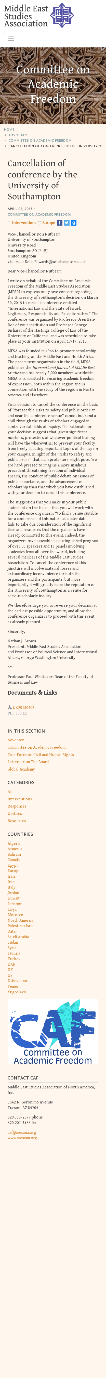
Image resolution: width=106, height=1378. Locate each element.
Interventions (20, 799)
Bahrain (14, 854)
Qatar (12, 931)
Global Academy (21, 769)
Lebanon (15, 904)
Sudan (13, 942)
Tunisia (14, 953)
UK (10, 970)
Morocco (15, 915)
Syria (12, 948)
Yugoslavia (17, 992)
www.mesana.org (22, 1138)
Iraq (11, 882)
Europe (14, 870)
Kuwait (14, 898)
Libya (12, 909)
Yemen (13, 986)
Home (9, 129)
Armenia (15, 849)
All (10, 791)
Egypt (13, 865)
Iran (11, 876)
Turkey (14, 959)
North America (20, 920)
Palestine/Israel (22, 926)
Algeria (14, 843)
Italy (12, 887)
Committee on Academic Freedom (40, 140)
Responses (17, 806)
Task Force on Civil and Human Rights (41, 754)
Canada (14, 859)
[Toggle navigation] (11, 38)
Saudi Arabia (18, 937)
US (10, 975)
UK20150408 (23, 707)
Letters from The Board (28, 762)
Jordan (13, 893)
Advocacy (17, 135)
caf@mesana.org (22, 1132)
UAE (11, 964)
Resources (17, 820)
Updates (15, 813)
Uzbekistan (17, 981)
